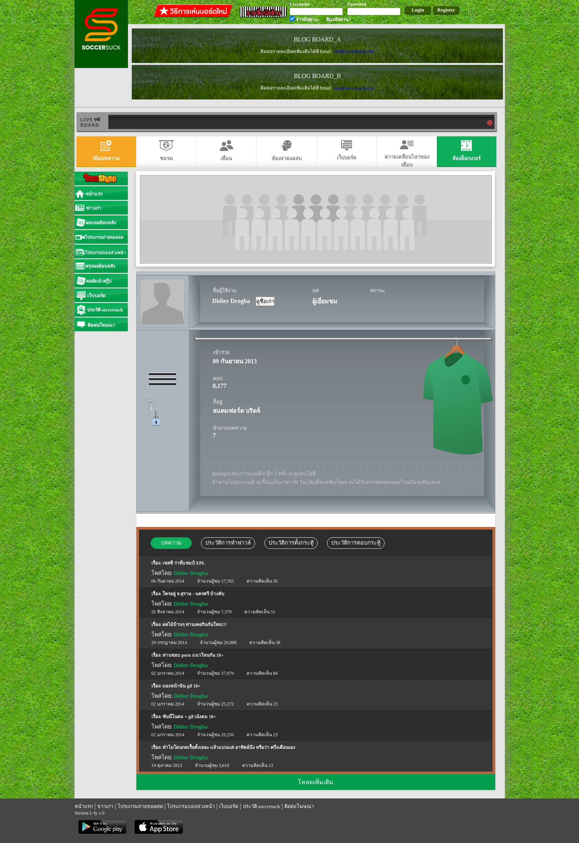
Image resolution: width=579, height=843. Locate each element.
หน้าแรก (84, 806)
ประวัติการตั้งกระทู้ (291, 543)
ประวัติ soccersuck (261, 806)
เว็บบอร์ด (228, 806)
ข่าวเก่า (105, 806)
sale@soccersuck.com (353, 51)
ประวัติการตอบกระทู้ (355, 543)
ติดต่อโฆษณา (299, 806)
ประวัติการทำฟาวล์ (228, 543)
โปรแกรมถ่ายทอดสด (140, 806)
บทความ (171, 543)
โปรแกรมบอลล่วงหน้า (191, 806)
